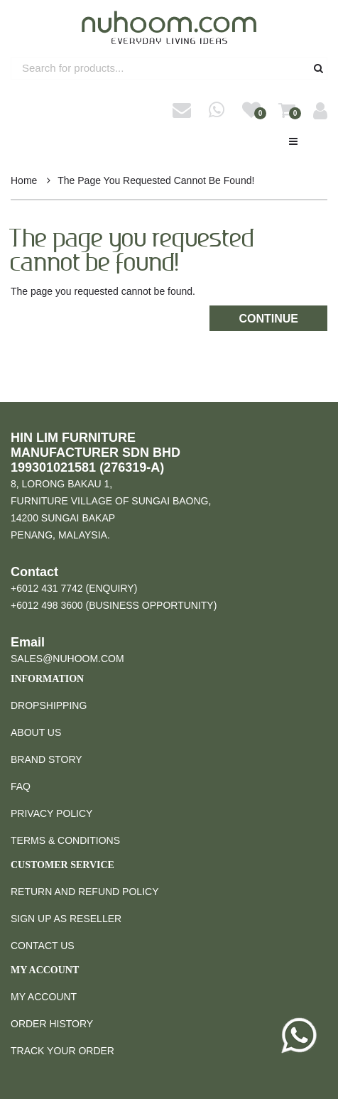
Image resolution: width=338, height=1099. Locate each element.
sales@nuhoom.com (67, 658)
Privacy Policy (51, 813)
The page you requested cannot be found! (156, 180)
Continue (268, 319)
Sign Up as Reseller (66, 918)
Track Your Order (62, 1050)
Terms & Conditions (65, 840)
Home (24, 180)
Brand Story (46, 759)
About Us (36, 732)
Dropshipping (49, 705)
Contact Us (43, 945)
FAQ (21, 786)
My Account (44, 996)
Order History (52, 1023)
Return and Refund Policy (84, 891)
